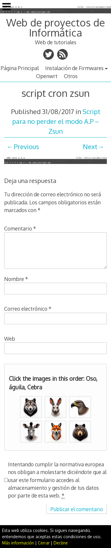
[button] (31, 407)
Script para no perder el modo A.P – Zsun (56, 121)
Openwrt (46, 76)
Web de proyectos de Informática (55, 27)
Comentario (20, 228)
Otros (71, 76)
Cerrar (44, 542)
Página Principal (20, 68)
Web (9, 338)
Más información (18, 542)
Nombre (16, 279)
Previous (26, 146)
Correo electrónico (28, 308)
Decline (61, 542)
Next (90, 146)
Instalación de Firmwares (74, 68)
